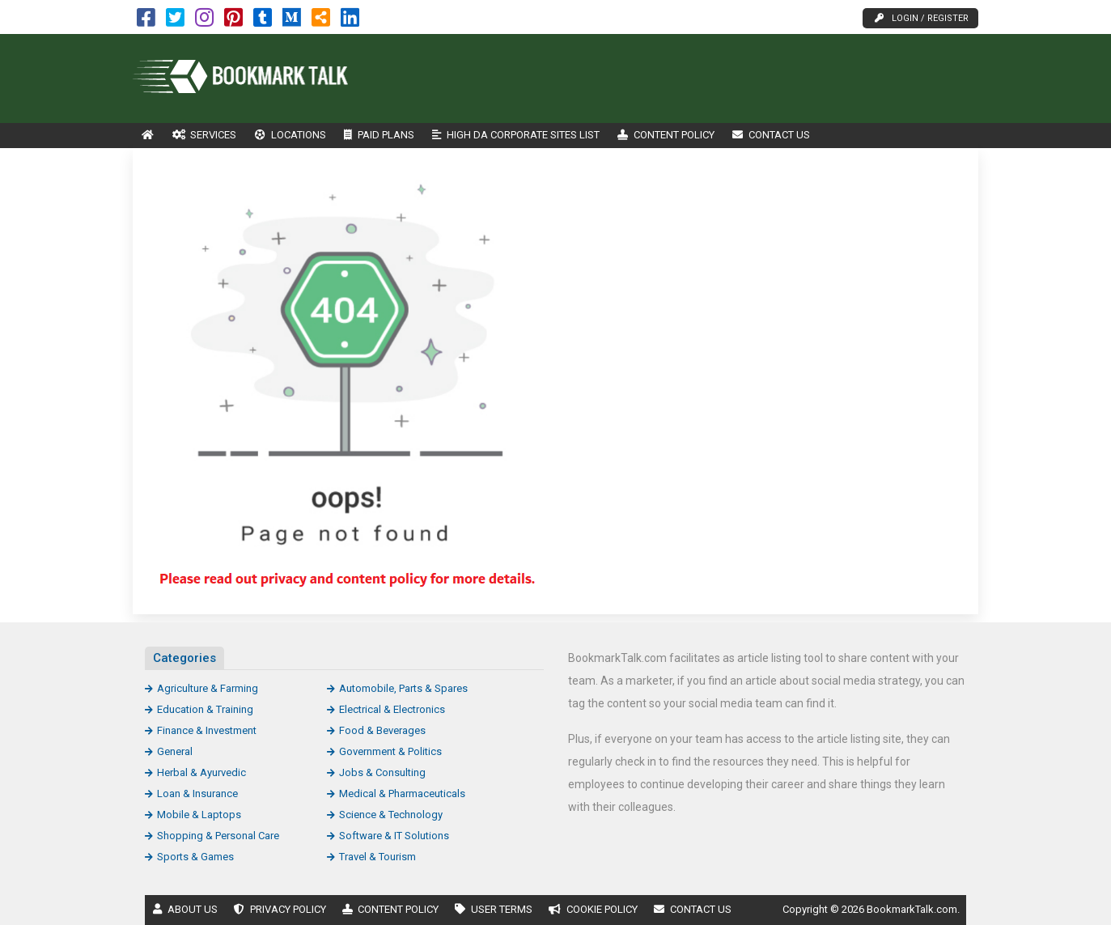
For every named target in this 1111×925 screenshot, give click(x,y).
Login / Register (922, 18)
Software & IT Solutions (394, 836)
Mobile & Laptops (199, 814)
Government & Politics (390, 751)
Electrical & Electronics (392, 709)
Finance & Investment (207, 730)
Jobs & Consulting (382, 772)
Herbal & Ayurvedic (201, 772)
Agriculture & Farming (207, 688)
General (175, 751)
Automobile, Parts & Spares (403, 688)
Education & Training (205, 709)
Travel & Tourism (377, 857)
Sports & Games (195, 857)
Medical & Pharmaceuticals (402, 793)
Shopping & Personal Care (218, 836)
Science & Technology (391, 814)
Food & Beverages (382, 730)
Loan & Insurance (197, 793)
